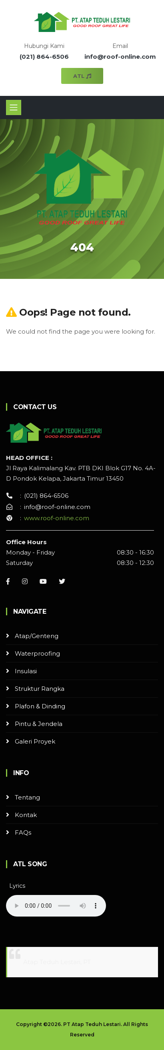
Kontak (26, 815)
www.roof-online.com (56, 518)
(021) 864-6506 (44, 56)
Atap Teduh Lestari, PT (57, 962)
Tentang (27, 797)
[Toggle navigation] (13, 107)
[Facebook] (8, 581)
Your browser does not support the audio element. (56, 906)
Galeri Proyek (35, 741)
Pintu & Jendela (38, 724)
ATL (82, 76)
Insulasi (26, 671)
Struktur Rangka (39, 688)
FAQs (23, 832)
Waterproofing (37, 653)
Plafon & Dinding (40, 706)
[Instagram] (25, 581)
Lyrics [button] (17, 885)
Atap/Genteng (36, 636)
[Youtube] (43, 581)
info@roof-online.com (120, 56)
